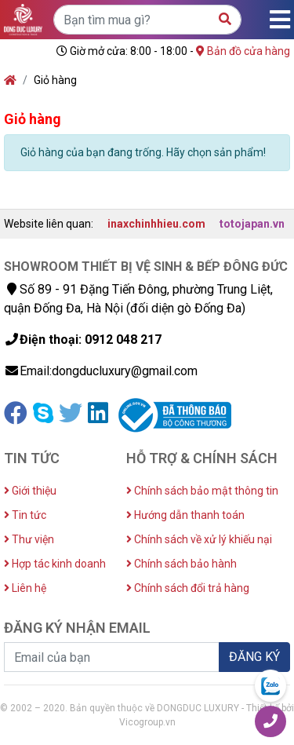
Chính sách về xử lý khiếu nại (199, 539)
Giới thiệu (30, 490)
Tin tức (25, 515)
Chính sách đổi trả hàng (187, 588)
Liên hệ (25, 588)
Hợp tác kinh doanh (55, 563)
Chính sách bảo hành (181, 563)
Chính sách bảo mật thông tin (202, 490)
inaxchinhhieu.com (156, 223)
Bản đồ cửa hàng (243, 51)
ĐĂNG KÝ (254, 656)
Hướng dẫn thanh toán (185, 515)
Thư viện (29, 539)
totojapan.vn (252, 223)
